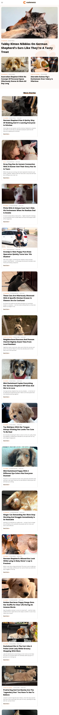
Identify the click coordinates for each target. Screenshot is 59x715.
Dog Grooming (6, 535)
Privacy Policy (36, 694)
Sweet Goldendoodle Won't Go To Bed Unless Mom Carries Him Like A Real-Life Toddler (44, 623)
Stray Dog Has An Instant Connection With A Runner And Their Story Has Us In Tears (43, 118)
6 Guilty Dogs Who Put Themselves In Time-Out (42, 539)
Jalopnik (14, 702)
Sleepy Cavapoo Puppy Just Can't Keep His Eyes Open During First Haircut (14, 540)
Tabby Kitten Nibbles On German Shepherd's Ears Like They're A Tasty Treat (27, 48)
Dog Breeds (6, 112)
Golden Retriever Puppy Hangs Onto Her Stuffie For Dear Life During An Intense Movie (43, 330)
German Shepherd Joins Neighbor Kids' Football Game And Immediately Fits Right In (42, 581)
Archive (26, 694)
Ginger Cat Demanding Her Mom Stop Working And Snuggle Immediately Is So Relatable (43, 288)
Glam (23, 702)
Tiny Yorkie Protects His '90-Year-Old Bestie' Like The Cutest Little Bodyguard (42, 499)
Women (28, 704)
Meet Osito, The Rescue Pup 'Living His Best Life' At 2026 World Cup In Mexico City (15, 581)
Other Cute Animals (35, 74)
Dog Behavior (4, 74)
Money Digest (41, 702)
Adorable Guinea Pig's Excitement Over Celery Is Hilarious (42, 79)
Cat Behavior (4, 40)
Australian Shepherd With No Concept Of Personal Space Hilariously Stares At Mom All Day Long (13, 80)
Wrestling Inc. (34, 704)
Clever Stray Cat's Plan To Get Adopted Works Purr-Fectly (14, 455)
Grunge (27, 702)
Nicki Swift (49, 702)
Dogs (33, 112)
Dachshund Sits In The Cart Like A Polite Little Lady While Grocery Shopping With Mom (14, 372)
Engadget (8, 702)
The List (23, 704)
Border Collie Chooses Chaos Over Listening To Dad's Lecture (13, 497)
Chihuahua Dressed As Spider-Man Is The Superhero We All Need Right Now (42, 414)
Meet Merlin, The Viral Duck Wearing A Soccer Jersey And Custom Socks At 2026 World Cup (43, 457)
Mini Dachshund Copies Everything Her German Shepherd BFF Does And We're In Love (13, 245)
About (20, 694)
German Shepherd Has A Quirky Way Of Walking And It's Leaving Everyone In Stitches (14, 118)
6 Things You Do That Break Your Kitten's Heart (15, 412)
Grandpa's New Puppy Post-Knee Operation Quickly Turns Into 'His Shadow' (42, 161)
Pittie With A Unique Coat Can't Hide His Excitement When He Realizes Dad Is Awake (14, 161)
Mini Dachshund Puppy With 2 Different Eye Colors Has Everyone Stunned (15, 286)
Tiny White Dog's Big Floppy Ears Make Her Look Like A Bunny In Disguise (14, 664)
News (33, 451)
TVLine (19, 702)
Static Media (22, 696)
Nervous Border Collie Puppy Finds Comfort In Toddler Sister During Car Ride (14, 623)
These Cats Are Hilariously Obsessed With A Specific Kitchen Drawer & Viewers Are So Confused (14, 203)
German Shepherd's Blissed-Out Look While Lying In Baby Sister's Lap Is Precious (14, 330)
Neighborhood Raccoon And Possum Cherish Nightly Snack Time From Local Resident (43, 203)
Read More (6, 132)
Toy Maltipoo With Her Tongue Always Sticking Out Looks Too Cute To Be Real (43, 245)
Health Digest (33, 702)
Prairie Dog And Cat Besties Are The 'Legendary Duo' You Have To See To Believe (44, 372)
